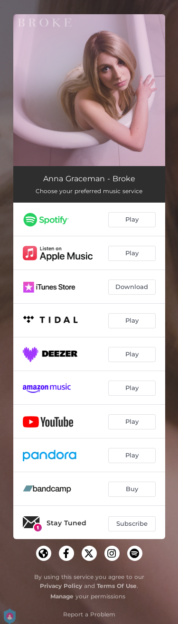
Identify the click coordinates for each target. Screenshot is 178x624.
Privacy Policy (61, 585)
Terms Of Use (117, 585)
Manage (62, 596)
